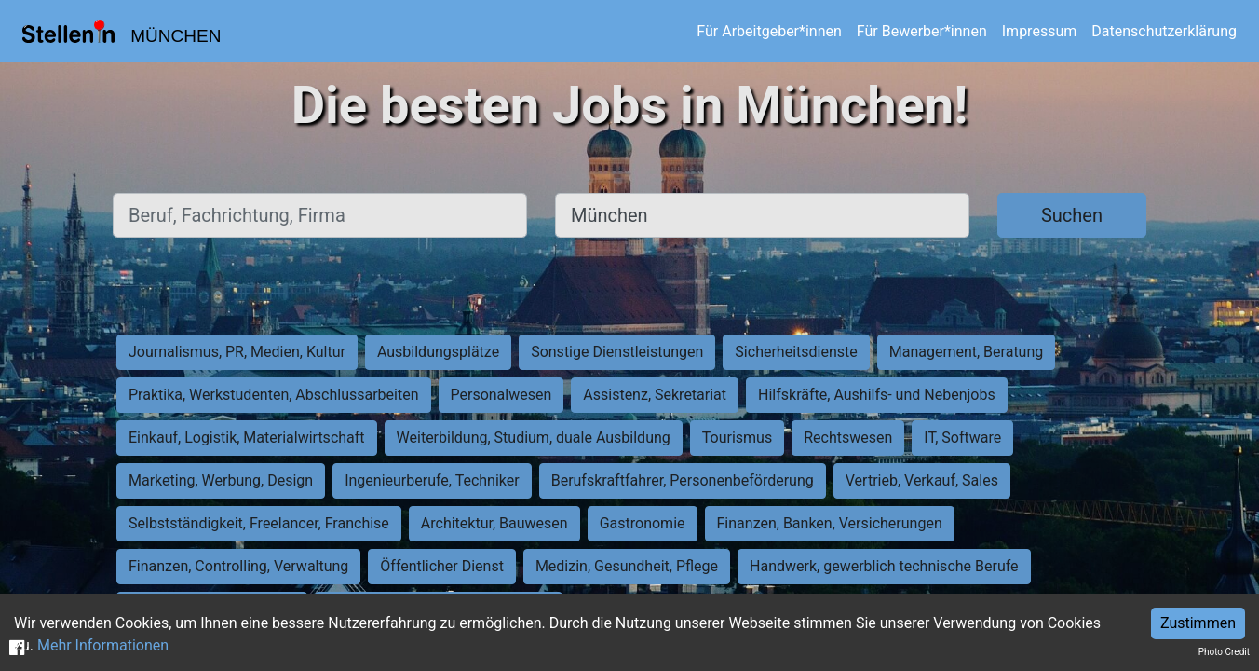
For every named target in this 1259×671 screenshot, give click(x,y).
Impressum (1039, 31)
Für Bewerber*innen (922, 31)
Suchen (1072, 215)
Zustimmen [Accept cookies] (1198, 623)
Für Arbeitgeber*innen (769, 31)
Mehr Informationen (103, 645)
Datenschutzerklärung (1164, 31)
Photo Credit (1224, 652)
